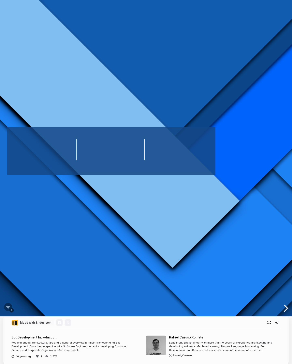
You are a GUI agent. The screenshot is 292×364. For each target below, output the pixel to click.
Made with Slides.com (35, 322)
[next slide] (285, 308)
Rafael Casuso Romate (186, 337)
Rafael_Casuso (180, 355)
